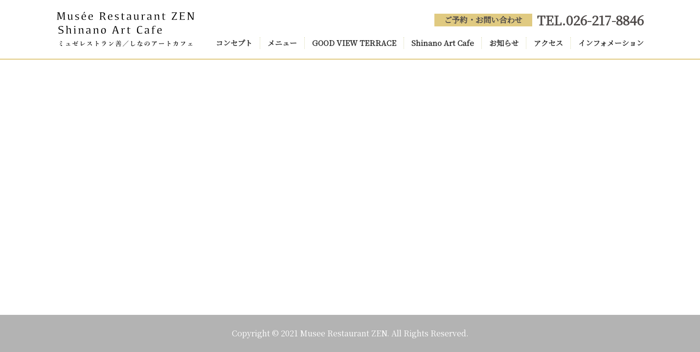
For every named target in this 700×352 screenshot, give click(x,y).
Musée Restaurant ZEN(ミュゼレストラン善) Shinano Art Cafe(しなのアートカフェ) (126, 29)
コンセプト (234, 43)
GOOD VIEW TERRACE (354, 43)
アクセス (548, 43)
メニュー (282, 43)
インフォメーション (611, 43)
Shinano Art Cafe (442, 43)
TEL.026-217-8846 (590, 20)
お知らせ (504, 43)
